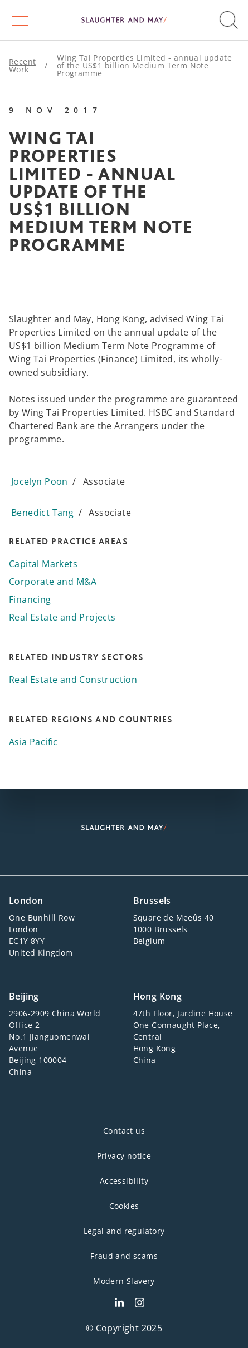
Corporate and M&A (53, 581)
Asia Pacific (33, 742)
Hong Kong (157, 996)
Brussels (152, 900)
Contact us (124, 1130)
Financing (30, 599)
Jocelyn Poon (39, 481)
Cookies (124, 1206)
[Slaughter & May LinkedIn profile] (119, 1304)
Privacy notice (124, 1155)
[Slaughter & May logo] (124, 20)
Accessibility (124, 1180)
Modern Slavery (124, 1281)
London (26, 900)
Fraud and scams (124, 1256)
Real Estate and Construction (73, 679)
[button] (20, 20)
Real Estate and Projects (62, 617)
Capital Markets (43, 564)
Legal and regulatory (124, 1231)
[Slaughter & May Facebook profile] (139, 1304)
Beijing (24, 996)
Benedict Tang (42, 512)
